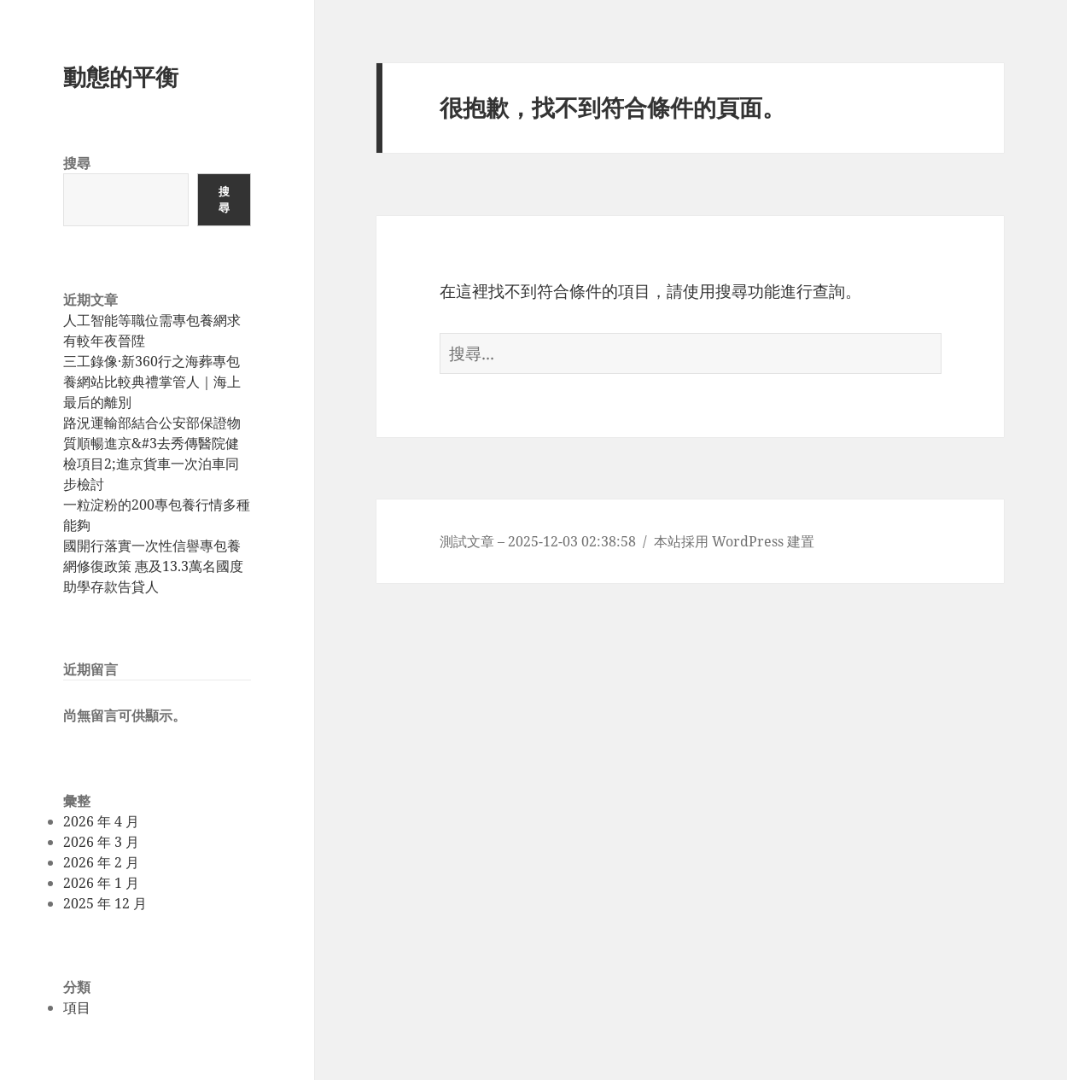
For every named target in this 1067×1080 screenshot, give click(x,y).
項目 (76, 1007)
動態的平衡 (120, 76)
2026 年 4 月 (101, 821)
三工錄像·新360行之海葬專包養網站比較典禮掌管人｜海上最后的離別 (152, 382)
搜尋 (76, 163)
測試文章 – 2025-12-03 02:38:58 (538, 541)
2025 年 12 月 (105, 903)
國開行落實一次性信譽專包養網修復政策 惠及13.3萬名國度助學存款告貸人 (153, 566)
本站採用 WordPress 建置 (734, 541)
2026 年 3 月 (101, 841)
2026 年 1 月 (101, 882)
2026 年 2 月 (101, 862)
